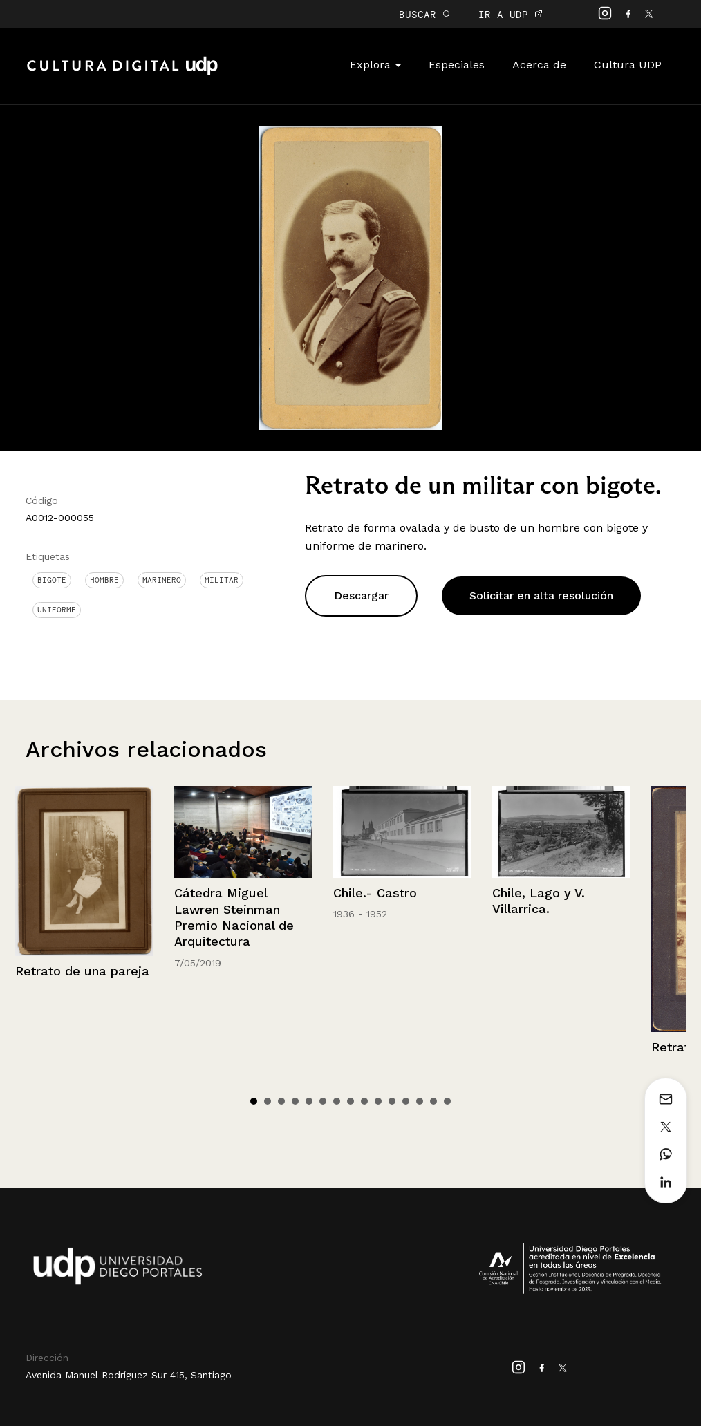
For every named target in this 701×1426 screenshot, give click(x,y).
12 (405, 1101)
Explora (375, 64)
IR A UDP (510, 14)
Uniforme (56, 610)
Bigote (51, 580)
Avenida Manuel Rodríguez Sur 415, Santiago (129, 1374)
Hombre (104, 580)
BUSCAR (425, 14)
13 (419, 1101)
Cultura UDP (628, 64)
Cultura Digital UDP (122, 73)
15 (447, 1101)
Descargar (361, 595)
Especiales (457, 64)
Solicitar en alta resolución (541, 595)
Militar (222, 580)
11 (392, 1101)
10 (378, 1101)
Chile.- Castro (375, 892)
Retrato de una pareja (82, 971)
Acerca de (539, 64)
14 (433, 1101)
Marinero (161, 580)
